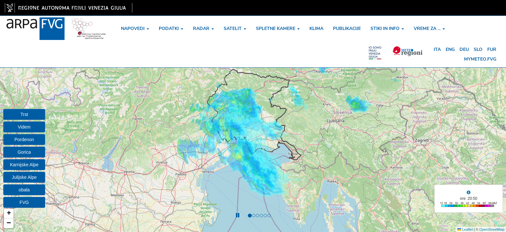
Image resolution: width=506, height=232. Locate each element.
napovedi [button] (135, 28)
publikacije (347, 28)
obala (24, 189)
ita (437, 49)
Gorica (24, 152)
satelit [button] (235, 28)
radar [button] (203, 28)
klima (316, 28)
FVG (24, 202)
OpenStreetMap (491, 229)
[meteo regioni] (377, 50)
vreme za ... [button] (429, 28)
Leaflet (465, 229)
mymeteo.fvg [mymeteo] (480, 59)
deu (464, 49)
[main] (68, 7)
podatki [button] (171, 28)
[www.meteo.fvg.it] (35, 24)
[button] (9, 213)
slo (478, 49)
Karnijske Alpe (24, 164)
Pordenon (24, 139)
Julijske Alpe (24, 177)
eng (450, 49)
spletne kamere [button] (278, 28)
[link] (68, 7)
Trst (24, 114)
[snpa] (88, 24)
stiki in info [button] (387, 28)
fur (491, 49)
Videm (24, 127)
